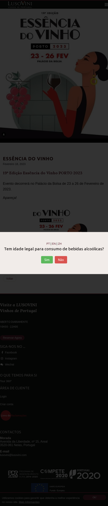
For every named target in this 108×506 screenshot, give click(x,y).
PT (48, 243)
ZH (60, 243)
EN (54, 243)
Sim (47, 259)
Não (61, 259)
